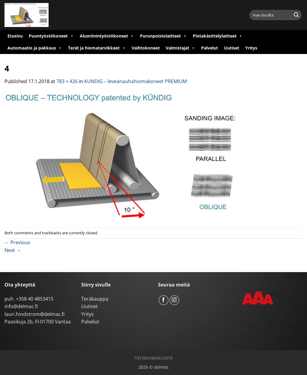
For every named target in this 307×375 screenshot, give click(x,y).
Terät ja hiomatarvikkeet (97, 48)
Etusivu (15, 36)
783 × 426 (67, 81)
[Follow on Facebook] (163, 300)
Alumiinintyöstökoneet (107, 36)
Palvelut (209, 48)
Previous (17, 242)
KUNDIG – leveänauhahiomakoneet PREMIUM (135, 81)
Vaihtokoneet (146, 48)
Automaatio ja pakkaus (34, 48)
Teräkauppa (94, 299)
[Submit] (296, 15)
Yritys (251, 48)
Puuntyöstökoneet (51, 36)
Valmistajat (180, 48)
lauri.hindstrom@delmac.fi (34, 314)
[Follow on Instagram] (174, 300)
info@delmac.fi (21, 306)
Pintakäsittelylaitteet (218, 36)
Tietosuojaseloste (153, 358)
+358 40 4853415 (34, 299)
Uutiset (231, 48)
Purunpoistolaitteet (163, 36)
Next (12, 250)
